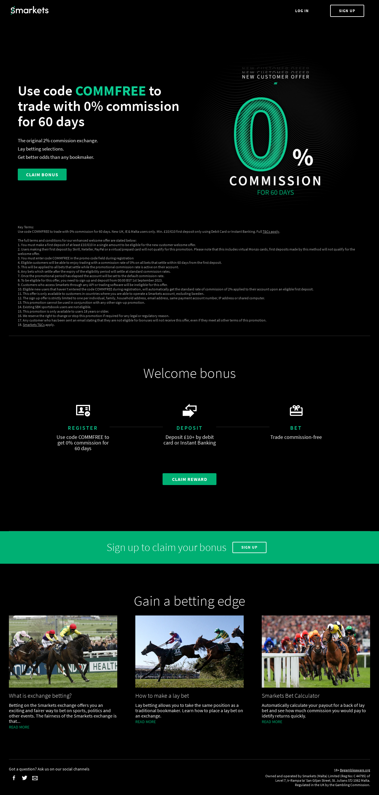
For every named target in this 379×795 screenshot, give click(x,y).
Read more (19, 727)
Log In (302, 10)
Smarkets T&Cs (34, 324)
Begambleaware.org (355, 770)
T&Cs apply (271, 231)
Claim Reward (189, 479)
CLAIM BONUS (42, 174)
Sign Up (347, 10)
